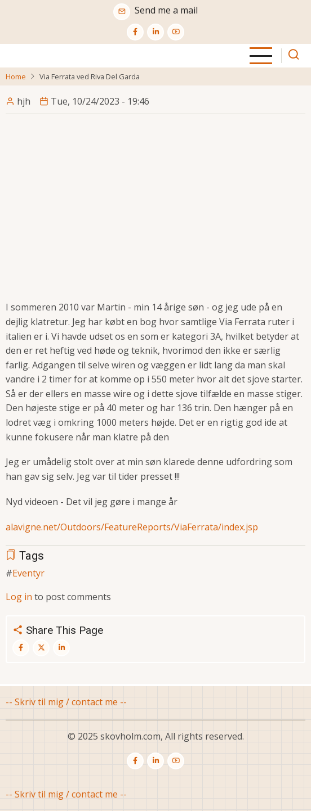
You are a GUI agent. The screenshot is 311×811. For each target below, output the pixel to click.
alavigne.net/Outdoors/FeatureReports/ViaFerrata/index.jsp (132, 527)
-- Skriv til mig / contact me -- (66, 702)
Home (16, 76)
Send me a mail (166, 10)
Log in (19, 597)
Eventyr (28, 573)
